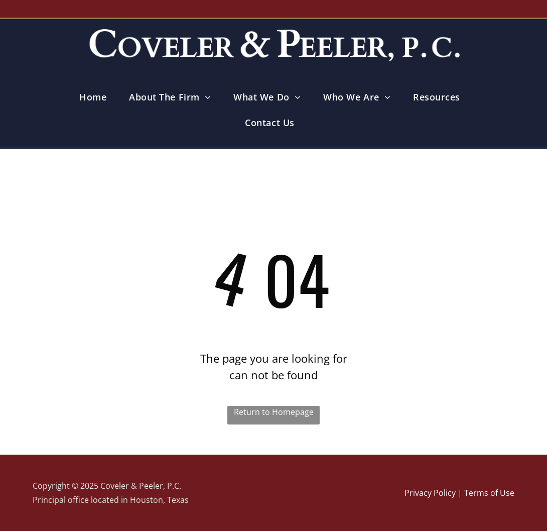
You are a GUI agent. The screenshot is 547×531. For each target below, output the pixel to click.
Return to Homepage (274, 411)
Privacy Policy (430, 492)
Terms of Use (489, 492)
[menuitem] (96, 97)
